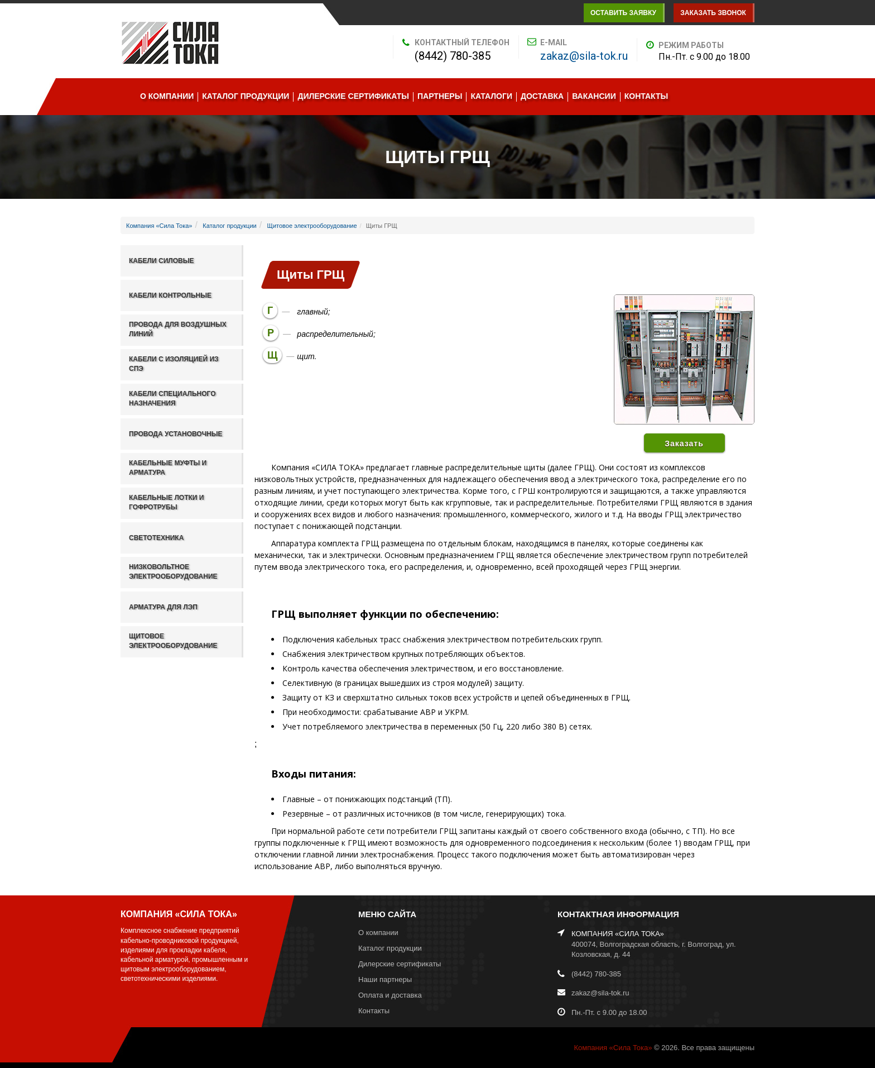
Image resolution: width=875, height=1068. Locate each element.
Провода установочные (176, 434)
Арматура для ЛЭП (163, 607)
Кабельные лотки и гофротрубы (166, 502)
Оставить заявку (623, 13)
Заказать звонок (713, 13)
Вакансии (594, 96)
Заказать (684, 443)
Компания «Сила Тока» (159, 225)
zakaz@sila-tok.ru (584, 56)
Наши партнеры (385, 979)
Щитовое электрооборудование (312, 225)
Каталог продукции (245, 96)
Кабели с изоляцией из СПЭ (174, 364)
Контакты (646, 96)
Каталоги (491, 96)
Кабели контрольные (170, 295)
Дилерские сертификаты (353, 96)
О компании (167, 96)
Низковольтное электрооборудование (173, 571)
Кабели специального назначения (172, 398)
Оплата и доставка (390, 995)
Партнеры (439, 96)
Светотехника (156, 538)
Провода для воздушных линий (178, 329)
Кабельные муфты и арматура (167, 467)
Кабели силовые (161, 261)
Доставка (542, 96)
